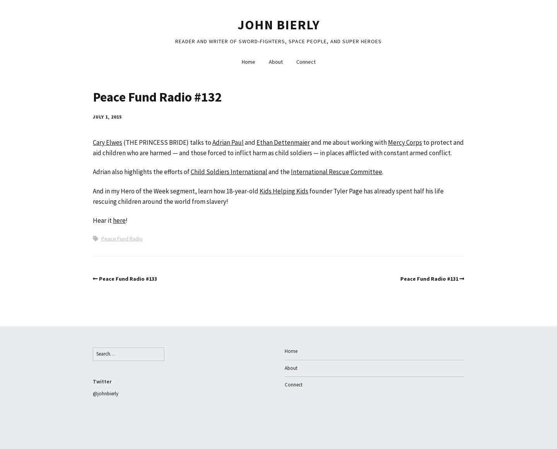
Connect (306, 61)
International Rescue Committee (336, 172)
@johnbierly (105, 393)
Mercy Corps (405, 142)
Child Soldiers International (229, 172)
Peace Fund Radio (122, 238)
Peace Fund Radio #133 (128, 278)
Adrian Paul (228, 142)
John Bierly (278, 25)
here (119, 220)
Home (248, 61)
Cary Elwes (107, 142)
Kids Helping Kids (284, 191)
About (276, 61)
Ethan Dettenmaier (283, 142)
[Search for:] (128, 354)
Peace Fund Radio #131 (429, 278)
